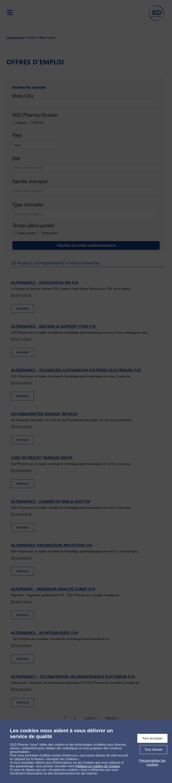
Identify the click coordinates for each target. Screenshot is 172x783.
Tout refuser (153, 749)
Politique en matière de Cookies (97, 766)
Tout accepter (152, 738)
